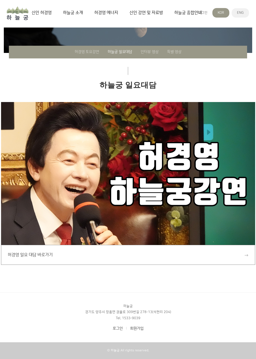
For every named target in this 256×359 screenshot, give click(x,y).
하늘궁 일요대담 (120, 52)
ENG (240, 13)
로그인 (203, 13)
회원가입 (137, 328)
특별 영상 (174, 52)
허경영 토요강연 (87, 52)
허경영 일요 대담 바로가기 (128, 255)
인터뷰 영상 (149, 52)
